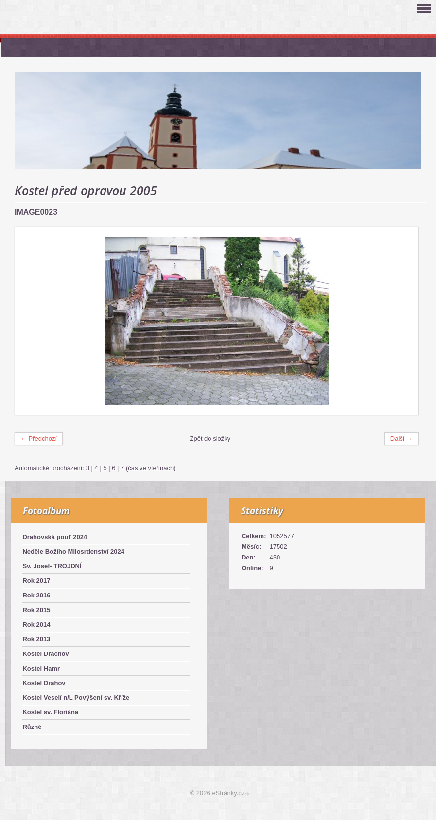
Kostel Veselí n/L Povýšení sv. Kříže (75, 697)
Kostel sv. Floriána (50, 712)
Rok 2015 (36, 610)
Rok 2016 (36, 595)
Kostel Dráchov (45, 653)
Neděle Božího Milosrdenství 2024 (73, 551)
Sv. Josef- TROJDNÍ (51, 566)
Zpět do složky (210, 438)
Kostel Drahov (43, 683)
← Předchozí (38, 438)
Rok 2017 (36, 580)
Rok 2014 (36, 624)
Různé (31, 726)
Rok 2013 (36, 639)
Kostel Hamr (41, 668)
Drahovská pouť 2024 (54, 536)
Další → (401, 438)
